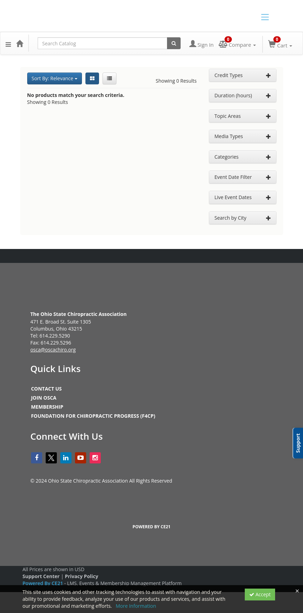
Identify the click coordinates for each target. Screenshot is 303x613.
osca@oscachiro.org (53, 349)
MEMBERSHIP (47, 406)
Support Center (41, 576)
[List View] (109, 78)
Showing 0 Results (176, 80)
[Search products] (174, 43)
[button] (8, 43)
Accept (260, 594)
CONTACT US (46, 388)
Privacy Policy (81, 576)
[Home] (19, 43)
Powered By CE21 (44, 583)
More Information (136, 606)
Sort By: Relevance (54, 78)
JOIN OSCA (43, 397)
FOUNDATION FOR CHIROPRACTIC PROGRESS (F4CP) (93, 416)
